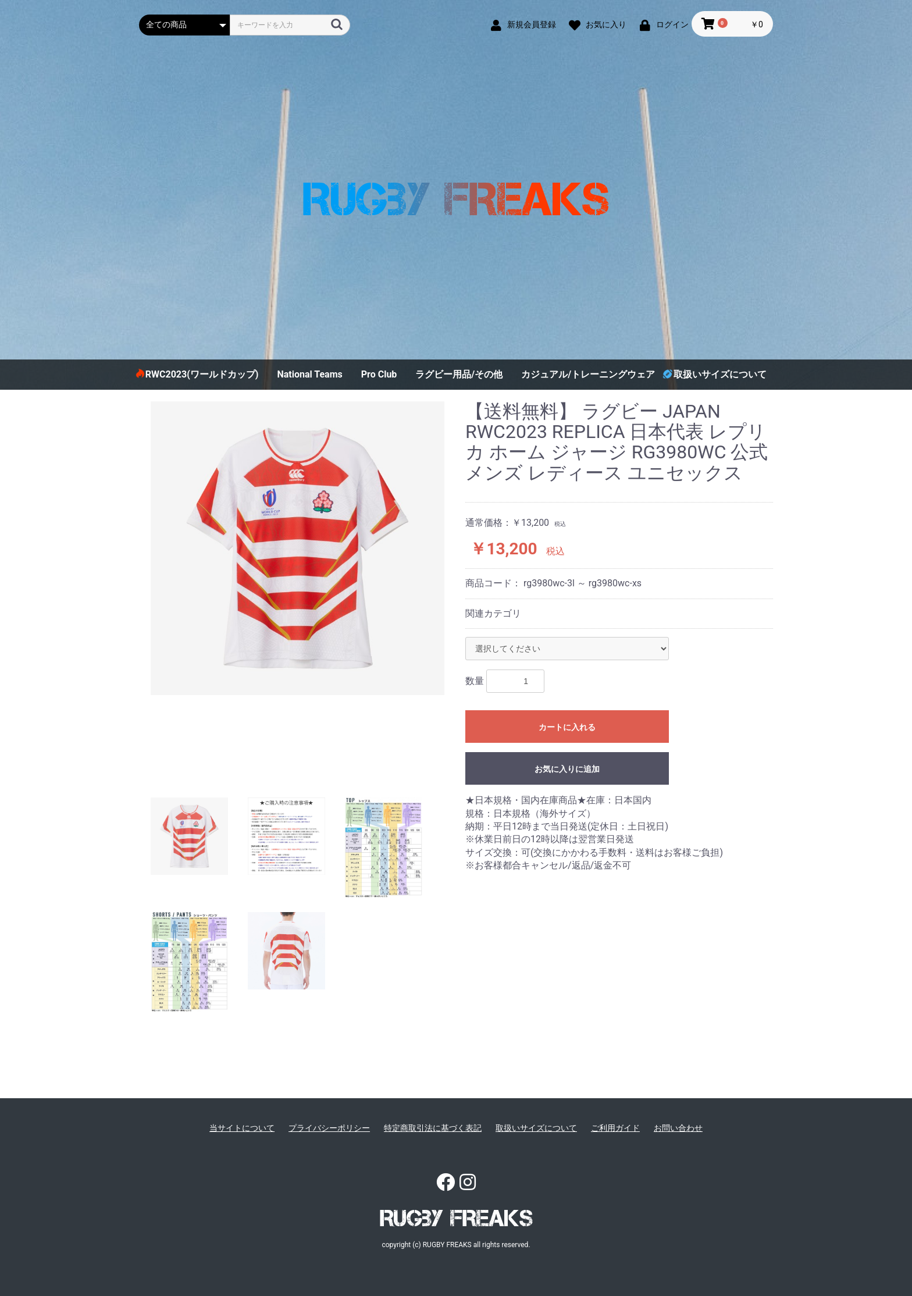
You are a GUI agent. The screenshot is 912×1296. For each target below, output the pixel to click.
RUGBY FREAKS (456, 1218)
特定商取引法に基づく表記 (433, 1128)
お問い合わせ (678, 1128)
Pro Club (379, 374)
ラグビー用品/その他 (459, 374)
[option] (297, 548)
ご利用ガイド (615, 1128)
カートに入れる (567, 727)
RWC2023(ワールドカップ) (202, 374)
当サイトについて (242, 1128)
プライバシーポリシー (329, 1128)
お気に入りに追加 (567, 769)
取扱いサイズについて (720, 374)
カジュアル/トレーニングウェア (588, 374)
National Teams (309, 374)
